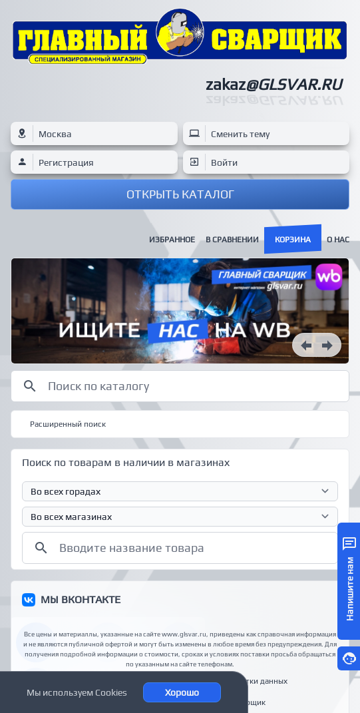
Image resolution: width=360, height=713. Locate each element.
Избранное (172, 239)
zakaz (273, 84)
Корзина (293, 239)
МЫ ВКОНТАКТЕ (80, 599)
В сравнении (232, 239)
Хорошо (182, 692)
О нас (338, 239)
